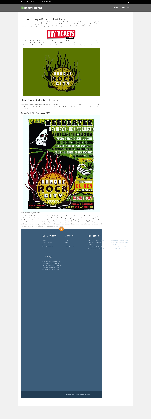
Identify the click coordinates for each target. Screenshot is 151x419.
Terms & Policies (47, 242)
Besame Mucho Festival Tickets (119, 240)
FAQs (66, 240)
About (44, 240)
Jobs (66, 242)
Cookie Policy (46, 245)
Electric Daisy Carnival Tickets (51, 261)
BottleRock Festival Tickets (96, 245)
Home (116, 7)
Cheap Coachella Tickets (95, 247)
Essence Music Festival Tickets (119, 249)
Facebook (68, 245)
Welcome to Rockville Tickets (51, 267)
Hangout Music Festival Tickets (119, 242)
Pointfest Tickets (115, 245)
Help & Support (69, 247)
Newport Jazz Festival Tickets (119, 247)
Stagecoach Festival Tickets (96, 249)
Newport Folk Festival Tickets (51, 269)
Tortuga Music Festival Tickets (51, 265)
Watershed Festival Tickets (50, 263)
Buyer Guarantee (47, 247)
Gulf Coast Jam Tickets (95, 242)
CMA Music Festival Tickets (96, 240)
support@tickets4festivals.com (30, 2)
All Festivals (126, 7)
